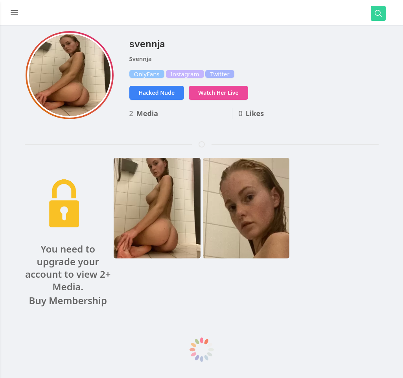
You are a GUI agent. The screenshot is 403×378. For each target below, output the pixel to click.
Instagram (185, 74)
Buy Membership (68, 300)
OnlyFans (147, 74)
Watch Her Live (218, 92)
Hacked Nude (157, 92)
